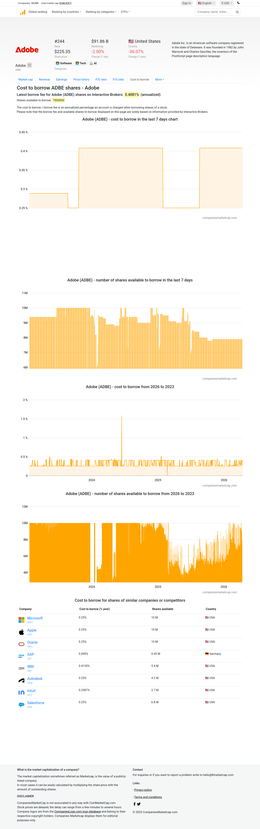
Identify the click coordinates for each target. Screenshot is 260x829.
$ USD (225, 3)
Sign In (186, 3)
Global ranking (38, 12)
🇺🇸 (205, 3)
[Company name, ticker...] (217, 11)
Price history (81, 79)
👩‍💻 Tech (80, 63)
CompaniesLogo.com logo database (77, 811)
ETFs (124, 12)
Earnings (61, 79)
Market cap (25, 79)
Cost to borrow (139, 79)
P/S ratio (118, 79)
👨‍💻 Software (64, 63)
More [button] (158, 79)
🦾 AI (93, 63)
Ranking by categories (100, 12)
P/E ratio (101, 79)
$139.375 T (65, 3)
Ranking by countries (65, 12)
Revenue (44, 79)
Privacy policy (143, 790)
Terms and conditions (148, 797)
